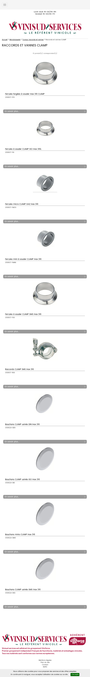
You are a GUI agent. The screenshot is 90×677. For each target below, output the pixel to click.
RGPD (45, 667)
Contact (45, 665)
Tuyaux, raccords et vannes (33, 40)
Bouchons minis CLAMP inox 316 (20, 534)
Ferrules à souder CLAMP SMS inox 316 (23, 314)
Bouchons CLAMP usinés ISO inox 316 (22, 479)
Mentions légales (45, 660)
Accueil (4, 40)
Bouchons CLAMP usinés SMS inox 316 (23, 589)
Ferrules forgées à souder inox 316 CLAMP (25, 94)
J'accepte (75, 674)
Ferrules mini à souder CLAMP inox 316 (23, 259)
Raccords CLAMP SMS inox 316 (19, 369)
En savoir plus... (12, 111)
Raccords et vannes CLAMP (56, 40)
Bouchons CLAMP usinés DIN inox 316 (22, 424)
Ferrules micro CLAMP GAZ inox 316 (21, 204)
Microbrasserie (14, 40)
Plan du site (45, 662)
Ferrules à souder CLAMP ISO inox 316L (23, 149)
